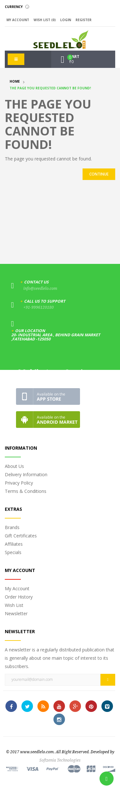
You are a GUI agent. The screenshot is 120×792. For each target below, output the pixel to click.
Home (15, 81)
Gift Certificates (21, 536)
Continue (98, 174)
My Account (17, 588)
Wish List (14, 605)
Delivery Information (26, 474)
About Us (14, 466)
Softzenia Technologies (60, 760)
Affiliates (14, 544)
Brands (12, 527)
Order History (19, 597)
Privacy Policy (19, 483)
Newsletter (16, 613)
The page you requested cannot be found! (50, 88)
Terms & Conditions (25, 491)
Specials (13, 552)
